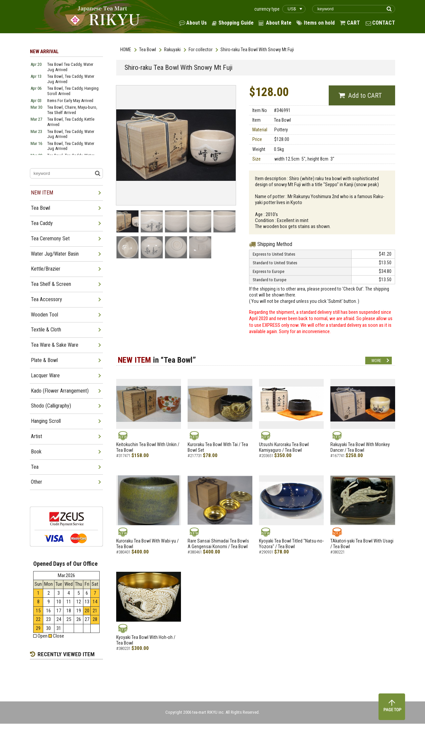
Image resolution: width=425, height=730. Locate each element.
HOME (125, 49)
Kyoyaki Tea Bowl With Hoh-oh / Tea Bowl (145, 640)
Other (36, 482)
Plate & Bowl (44, 360)
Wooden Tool (44, 314)
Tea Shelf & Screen (51, 284)
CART (353, 23)
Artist (36, 436)
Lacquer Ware (45, 375)
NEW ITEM (42, 192)
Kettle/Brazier (45, 269)
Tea (35, 467)
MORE (376, 360)
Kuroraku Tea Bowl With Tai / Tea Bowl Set (218, 447)
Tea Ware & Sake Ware (54, 345)
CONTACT (383, 23)
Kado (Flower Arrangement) (60, 391)
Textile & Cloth (46, 329)
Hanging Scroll (46, 421)
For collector (200, 49)
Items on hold (319, 23)
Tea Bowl (147, 49)
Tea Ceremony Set (50, 238)
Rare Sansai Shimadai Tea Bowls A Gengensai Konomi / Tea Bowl (218, 543)
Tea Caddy (42, 223)
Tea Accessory (46, 299)
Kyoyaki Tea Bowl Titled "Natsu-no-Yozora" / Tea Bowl (291, 543)
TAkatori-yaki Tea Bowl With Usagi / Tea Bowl (361, 543)
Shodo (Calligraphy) (51, 406)
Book (36, 451)
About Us (196, 23)
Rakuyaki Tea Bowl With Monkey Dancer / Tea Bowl (360, 447)
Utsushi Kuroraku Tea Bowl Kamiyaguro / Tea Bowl (284, 447)
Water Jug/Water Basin (55, 254)
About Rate (279, 23)
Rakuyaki (172, 49)
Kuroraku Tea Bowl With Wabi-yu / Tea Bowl (147, 543)
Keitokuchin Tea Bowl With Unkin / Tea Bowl (147, 447)
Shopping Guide (236, 23)
